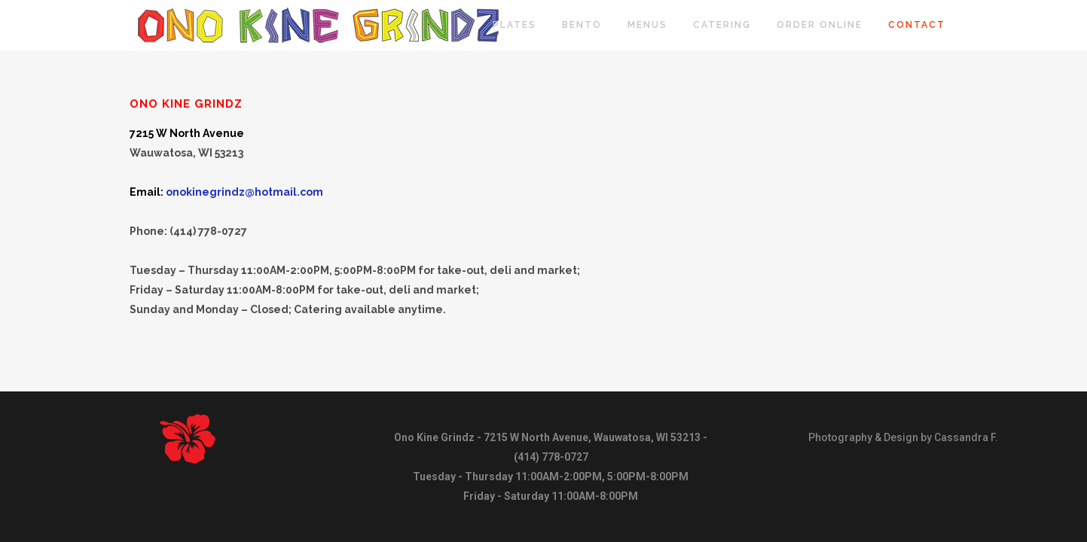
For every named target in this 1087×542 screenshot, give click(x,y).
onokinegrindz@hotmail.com (244, 192)
